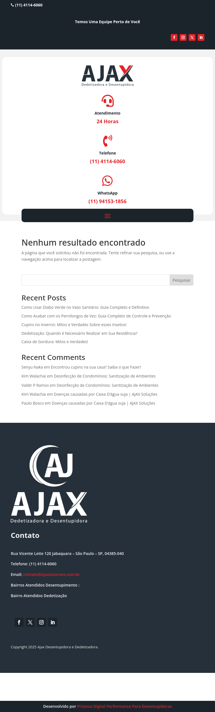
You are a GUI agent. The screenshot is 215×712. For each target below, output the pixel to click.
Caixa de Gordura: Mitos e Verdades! (55, 341)
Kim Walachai (34, 376)
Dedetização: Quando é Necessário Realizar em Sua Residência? (79, 333)
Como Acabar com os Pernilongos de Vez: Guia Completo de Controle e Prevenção (96, 316)
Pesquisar (182, 280)
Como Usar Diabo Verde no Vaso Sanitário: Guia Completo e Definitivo (85, 307)
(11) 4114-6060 (26, 5)
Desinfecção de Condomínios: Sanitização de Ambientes (104, 376)
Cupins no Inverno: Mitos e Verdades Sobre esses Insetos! (74, 324)
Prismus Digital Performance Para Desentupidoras (124, 706)
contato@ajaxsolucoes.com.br (51, 574)
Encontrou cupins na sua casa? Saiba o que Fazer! (96, 367)
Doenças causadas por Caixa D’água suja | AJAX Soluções (105, 394)
